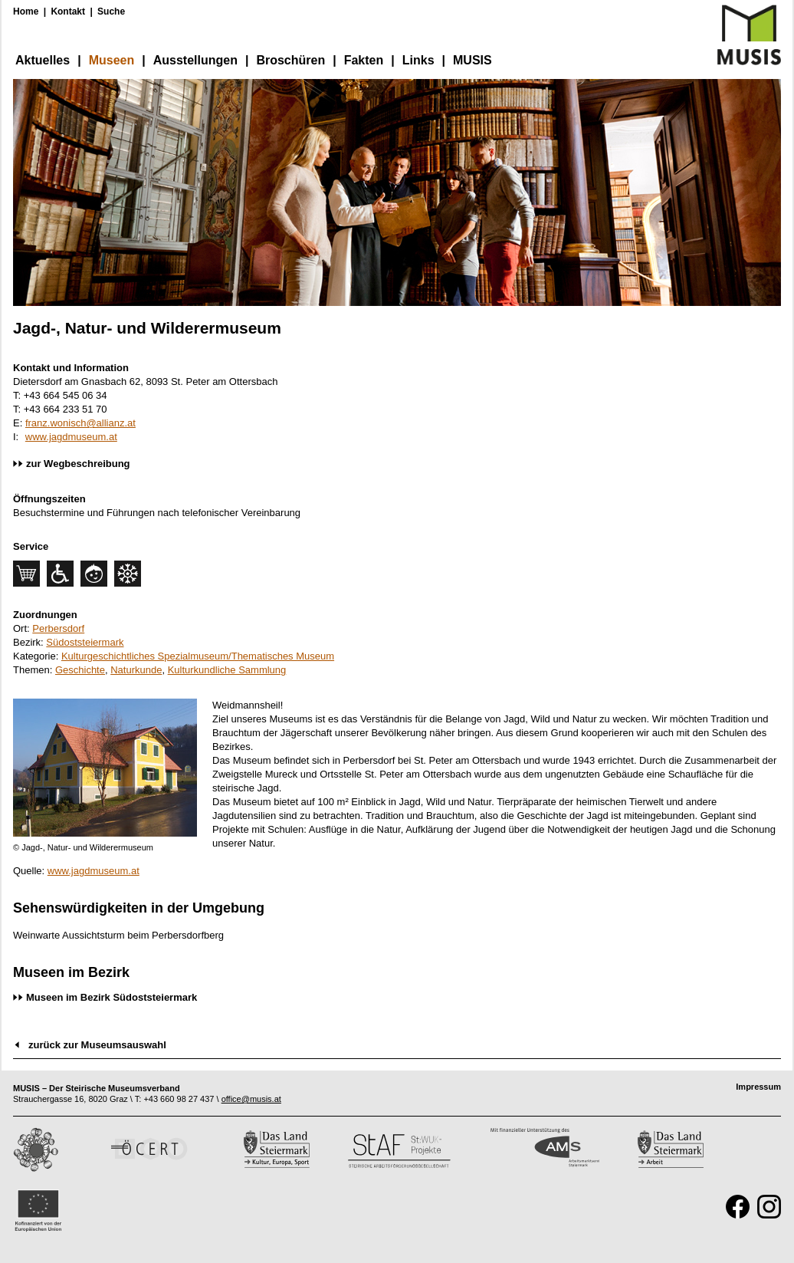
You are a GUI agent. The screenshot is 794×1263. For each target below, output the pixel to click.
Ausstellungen (195, 60)
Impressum (758, 1086)
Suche (111, 11)
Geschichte (80, 670)
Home (25, 11)
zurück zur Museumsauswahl (97, 1045)
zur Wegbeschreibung (78, 463)
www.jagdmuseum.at (71, 436)
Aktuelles (42, 60)
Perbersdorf (58, 628)
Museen (112, 60)
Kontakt (68, 11)
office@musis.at (251, 1098)
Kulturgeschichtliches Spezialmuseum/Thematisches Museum (197, 656)
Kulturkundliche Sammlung (227, 670)
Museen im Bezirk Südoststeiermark (111, 997)
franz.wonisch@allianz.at (80, 423)
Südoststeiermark (84, 642)
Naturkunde (136, 670)
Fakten (364, 60)
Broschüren (290, 60)
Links (418, 60)
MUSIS (472, 60)
